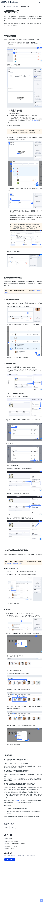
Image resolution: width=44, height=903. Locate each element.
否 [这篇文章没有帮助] (13, 827)
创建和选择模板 (34, 120)
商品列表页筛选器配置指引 (13, 841)
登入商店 (10, 859)
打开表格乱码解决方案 (11, 846)
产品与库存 (15, 6)
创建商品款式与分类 (24, 6)
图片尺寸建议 (9, 838)
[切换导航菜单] (41, 2)
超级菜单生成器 (10, 848)
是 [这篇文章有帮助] (7, 827)
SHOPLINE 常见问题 (4, 7)
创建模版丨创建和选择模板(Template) (15, 843)
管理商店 (9, 6)
